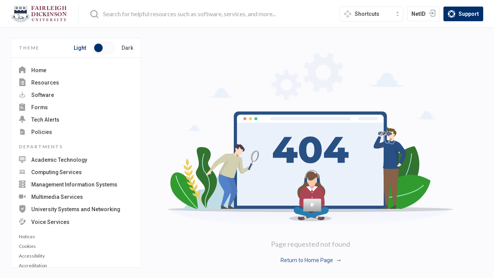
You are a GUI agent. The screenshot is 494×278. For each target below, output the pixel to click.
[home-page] (39, 14)
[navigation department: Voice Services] (76, 219)
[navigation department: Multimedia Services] (76, 194)
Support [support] (465, 14)
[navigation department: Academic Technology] (76, 159)
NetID (425, 15)
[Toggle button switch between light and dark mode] (104, 48)
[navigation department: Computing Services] (76, 171)
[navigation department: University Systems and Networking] (76, 206)
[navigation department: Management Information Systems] (76, 183)
